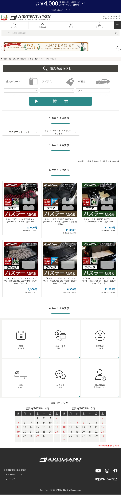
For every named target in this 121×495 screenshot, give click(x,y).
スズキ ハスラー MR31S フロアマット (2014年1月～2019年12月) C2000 (99, 220)
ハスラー (93, 90)
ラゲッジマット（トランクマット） (58, 132)
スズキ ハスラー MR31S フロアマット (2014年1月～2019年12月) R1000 (21, 220)
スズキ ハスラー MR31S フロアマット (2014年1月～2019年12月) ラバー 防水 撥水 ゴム (60, 222)
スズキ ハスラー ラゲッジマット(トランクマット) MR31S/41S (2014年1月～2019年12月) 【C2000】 (99, 281)
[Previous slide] (3, 48)
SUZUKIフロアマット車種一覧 (25, 59)
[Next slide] (119, 48)
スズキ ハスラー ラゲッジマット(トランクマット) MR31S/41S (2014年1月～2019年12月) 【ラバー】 (60, 281)
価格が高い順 (113, 161)
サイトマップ (9, 479)
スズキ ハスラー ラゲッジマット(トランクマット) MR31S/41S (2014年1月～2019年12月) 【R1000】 (21, 281)
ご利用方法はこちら (60, 10)
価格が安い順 (99, 161)
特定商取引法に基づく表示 (15, 470)
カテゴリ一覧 (6, 59)
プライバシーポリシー (13, 475)
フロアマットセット (19, 132)
